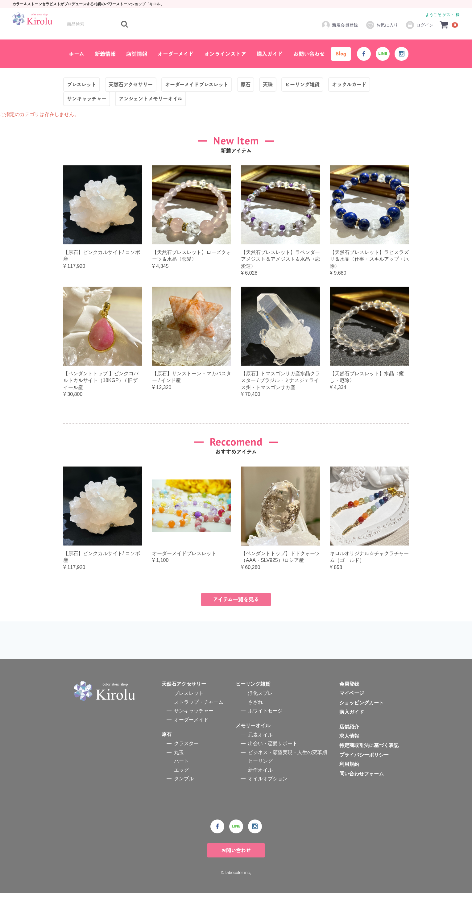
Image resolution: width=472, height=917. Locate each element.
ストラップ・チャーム (198, 726)
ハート (181, 785)
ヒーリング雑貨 (253, 708)
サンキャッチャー (193, 734)
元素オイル (260, 758)
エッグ (181, 793)
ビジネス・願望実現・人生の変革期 (287, 776)
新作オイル (260, 793)
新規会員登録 (339, 25)
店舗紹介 (349, 750)
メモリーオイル (253, 749)
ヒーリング (260, 785)
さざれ (255, 726)
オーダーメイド (176, 53)
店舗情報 (136, 53)
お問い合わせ (309, 53)
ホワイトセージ (265, 734)
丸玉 (179, 776)
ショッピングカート (361, 726)
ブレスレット (189, 717)
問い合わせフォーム (361, 797)
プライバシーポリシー (364, 779)
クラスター (186, 767)
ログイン (419, 25)
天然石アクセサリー (184, 708)
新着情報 (105, 53)
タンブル (184, 802)
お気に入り (382, 25)
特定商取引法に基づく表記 (369, 769)
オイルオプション (268, 802)
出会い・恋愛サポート (272, 767)
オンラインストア (225, 53)
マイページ (351, 717)
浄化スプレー (263, 717)
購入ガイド (270, 53)
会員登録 (349, 708)
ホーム (76, 53)
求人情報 (349, 760)
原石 (167, 758)
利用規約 (349, 788)
